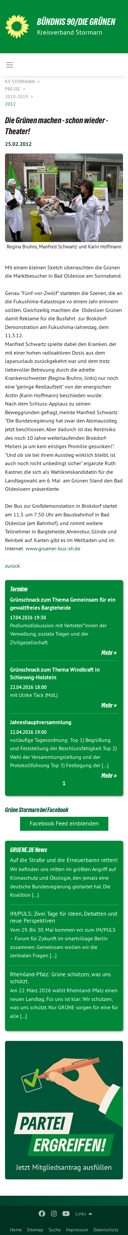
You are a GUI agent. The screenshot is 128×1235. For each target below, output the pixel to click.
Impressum (77, 1230)
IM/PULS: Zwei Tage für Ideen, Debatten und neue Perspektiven (63, 917)
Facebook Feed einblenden (64, 823)
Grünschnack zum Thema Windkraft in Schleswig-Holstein (55, 673)
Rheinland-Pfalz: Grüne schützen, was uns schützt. (60, 978)
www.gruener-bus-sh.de (53, 548)
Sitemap (35, 1230)
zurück (12, 565)
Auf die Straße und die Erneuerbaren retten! (64, 860)
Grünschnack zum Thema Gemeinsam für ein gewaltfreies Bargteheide (62, 603)
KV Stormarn (20, 82)
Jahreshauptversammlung (40, 722)
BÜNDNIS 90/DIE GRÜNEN (76, 22)
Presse (13, 89)
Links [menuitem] (80, 1214)
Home (16, 1230)
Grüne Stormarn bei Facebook (36, 809)
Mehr (107, 653)
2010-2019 (17, 97)
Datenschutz (105, 1230)
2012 (10, 104)
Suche (55, 1230)
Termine (19, 589)
